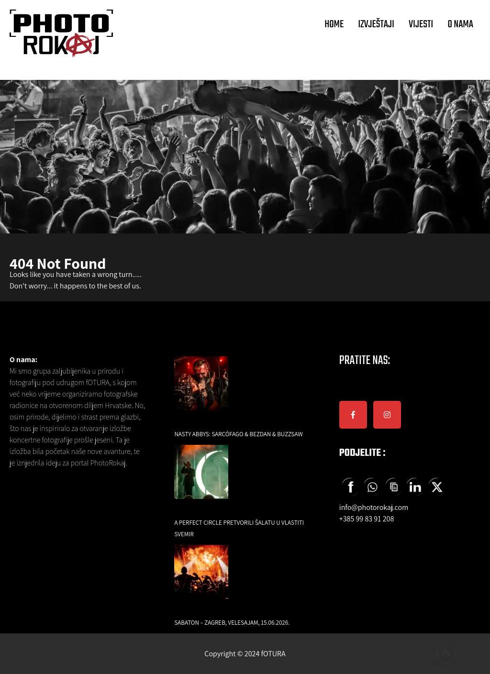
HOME (334, 24)
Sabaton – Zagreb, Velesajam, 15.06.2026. (232, 623)
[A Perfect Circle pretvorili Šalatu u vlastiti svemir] (201, 478)
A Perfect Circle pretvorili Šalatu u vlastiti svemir (239, 528)
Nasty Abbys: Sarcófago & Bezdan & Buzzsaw (238, 434)
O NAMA (460, 24)
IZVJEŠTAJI (376, 24)
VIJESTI (421, 24)
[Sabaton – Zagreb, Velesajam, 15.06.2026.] (201, 578)
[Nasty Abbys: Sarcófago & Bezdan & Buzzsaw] (201, 390)
